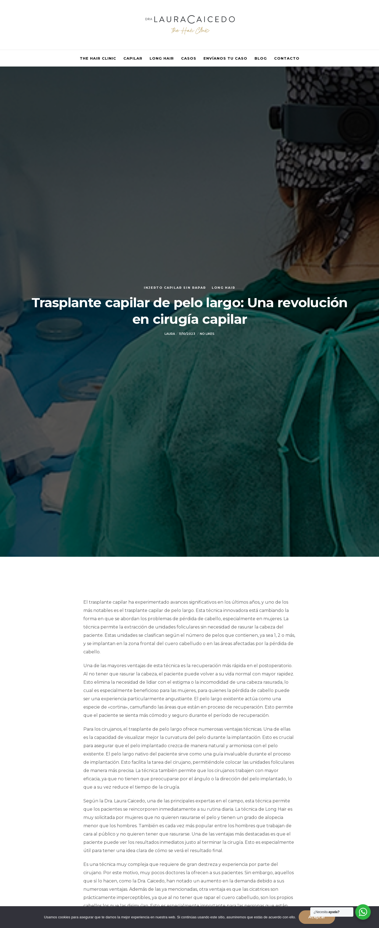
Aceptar (316, 916)
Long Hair (223, 288)
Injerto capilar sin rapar (175, 288)
